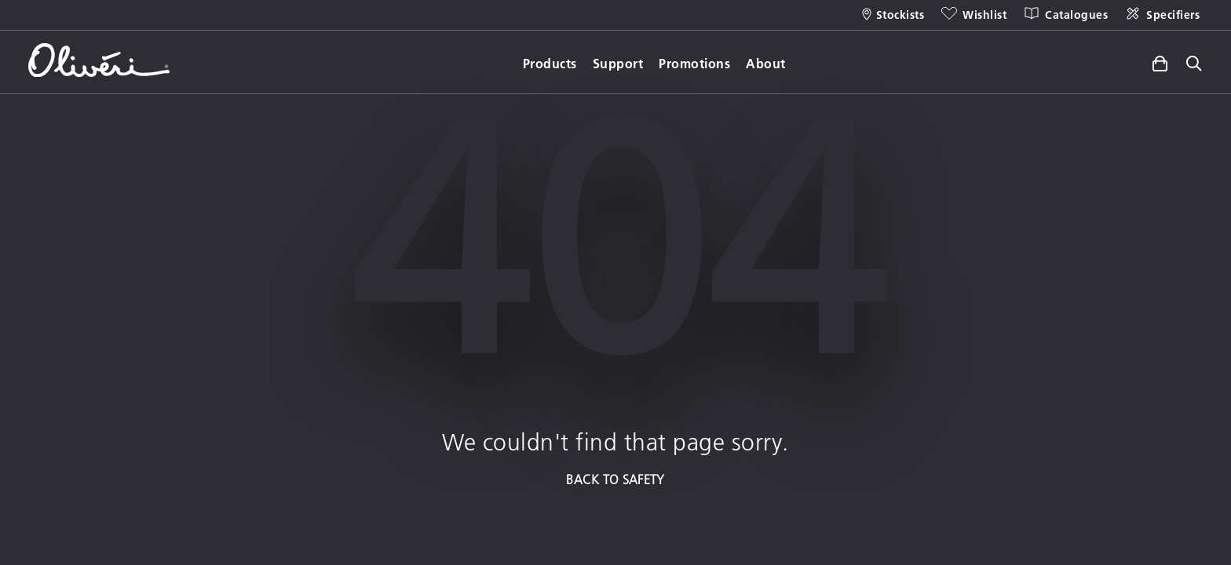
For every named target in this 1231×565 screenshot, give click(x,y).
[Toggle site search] (1194, 64)
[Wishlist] (973, 15)
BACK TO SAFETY (615, 479)
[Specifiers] (1161, 15)
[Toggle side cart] (1159, 61)
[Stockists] (893, 15)
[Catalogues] (1065, 15)
